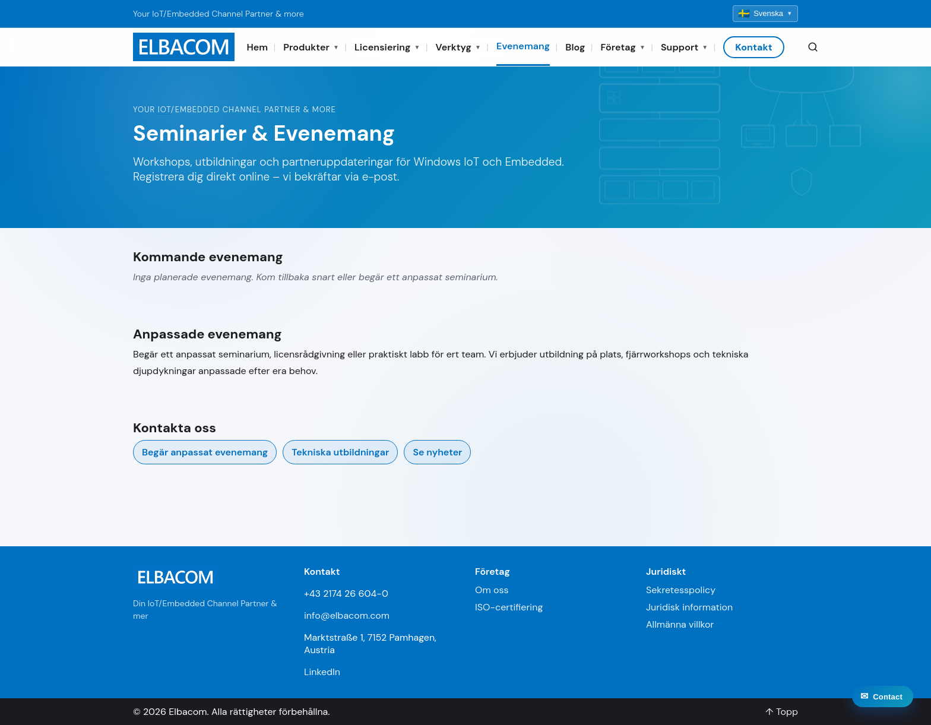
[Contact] (882, 706)
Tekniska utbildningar (340, 452)
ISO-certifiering (509, 607)
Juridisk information (689, 607)
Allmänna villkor (680, 624)
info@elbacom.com (347, 615)
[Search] (812, 46)
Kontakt (753, 47)
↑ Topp (781, 711)
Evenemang (523, 46)
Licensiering (387, 47)
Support (684, 47)
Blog (575, 47)
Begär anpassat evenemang (205, 452)
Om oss (491, 590)
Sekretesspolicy (680, 590)
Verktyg (459, 47)
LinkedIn (322, 672)
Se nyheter (437, 452)
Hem (257, 47)
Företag (622, 47)
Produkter (311, 47)
